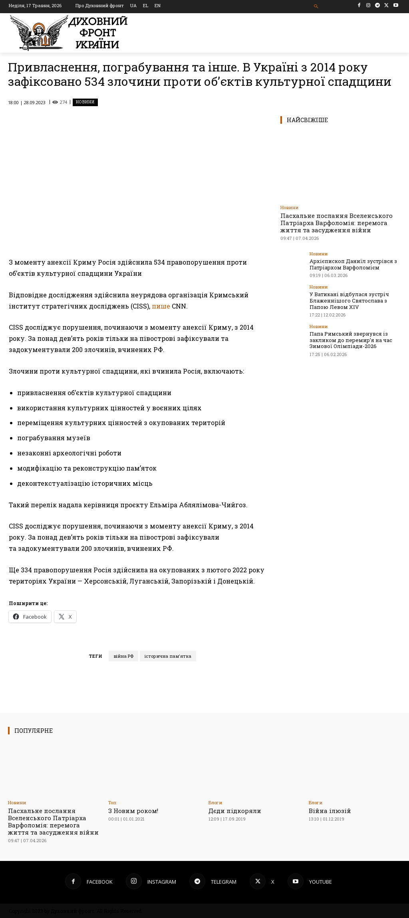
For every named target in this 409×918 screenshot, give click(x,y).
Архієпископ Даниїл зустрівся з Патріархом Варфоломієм (353, 264)
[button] (316, 6)
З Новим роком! (133, 811)
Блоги (215, 802)
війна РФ (123, 656)
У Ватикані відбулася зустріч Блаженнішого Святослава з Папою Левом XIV (349, 300)
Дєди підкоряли (234, 811)
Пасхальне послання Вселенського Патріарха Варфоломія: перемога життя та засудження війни (336, 223)
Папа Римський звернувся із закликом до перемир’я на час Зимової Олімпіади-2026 (351, 340)
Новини (85, 102)
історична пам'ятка (168, 656)
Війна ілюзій (330, 811)
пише (161, 306)
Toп (112, 802)
